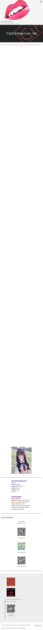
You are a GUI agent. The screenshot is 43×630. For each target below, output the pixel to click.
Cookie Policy (23, 628)
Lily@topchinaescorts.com (16, 599)
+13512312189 (13, 601)
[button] (41, 1)
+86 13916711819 (21, 523)
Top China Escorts (7, 21)
